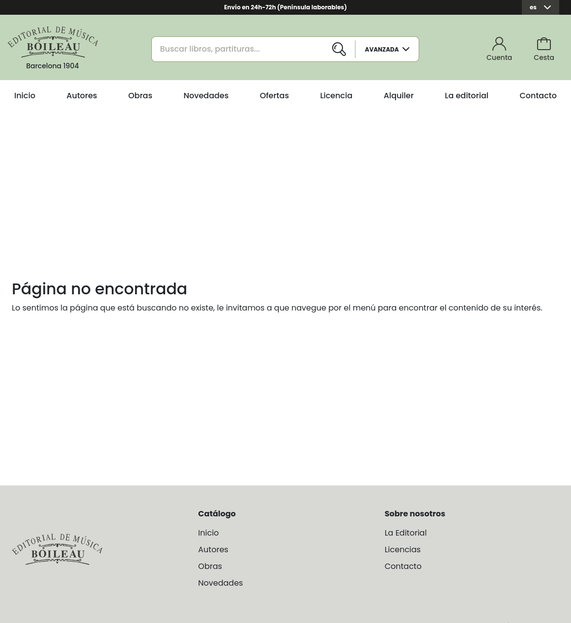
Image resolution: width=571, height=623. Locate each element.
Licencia (336, 95)
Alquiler (399, 95)
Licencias (403, 549)
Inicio (24, 95)
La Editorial (406, 532)
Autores (81, 95)
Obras (140, 95)
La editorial (466, 95)
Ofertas (274, 95)
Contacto (538, 95)
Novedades (205, 95)
